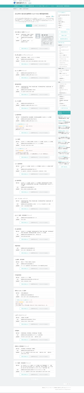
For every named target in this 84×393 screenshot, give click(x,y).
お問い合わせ (63, 388)
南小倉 (60, 18)
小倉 (60, 27)
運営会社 (41, 388)
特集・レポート (46, 6)
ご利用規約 (54, 388)
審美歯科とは (17, 6)
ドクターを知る (38, 6)
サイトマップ (68, 388)
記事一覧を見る (64, 166)
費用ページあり (62, 73)
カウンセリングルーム (64, 89)
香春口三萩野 (61, 21)
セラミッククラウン (63, 60)
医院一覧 (23, 25)
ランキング (47, 25)
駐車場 (61, 87)
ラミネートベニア (63, 64)
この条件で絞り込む (64, 108)
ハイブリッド (62, 58)
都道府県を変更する (64, 38)
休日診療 (61, 103)
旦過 (60, 23)
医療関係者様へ (67, 6)
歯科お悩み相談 (60, 6)
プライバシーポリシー (48, 388)
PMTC (61, 53)
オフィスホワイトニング (64, 50)
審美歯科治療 (31, 6)
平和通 (60, 25)
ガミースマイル (62, 66)
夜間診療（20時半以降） (64, 100)
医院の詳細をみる (21, 48)
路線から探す (64, 35)
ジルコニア (62, 62)
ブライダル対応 (62, 105)
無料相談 (61, 96)
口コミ (52, 6)
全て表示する (68, 29)
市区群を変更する (64, 31)
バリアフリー (62, 84)
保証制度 (61, 78)
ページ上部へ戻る (67, 384)
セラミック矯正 (62, 55)
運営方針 (58, 388)
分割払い (61, 80)
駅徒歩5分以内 (62, 92)
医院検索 (24, 6)
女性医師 (61, 98)
